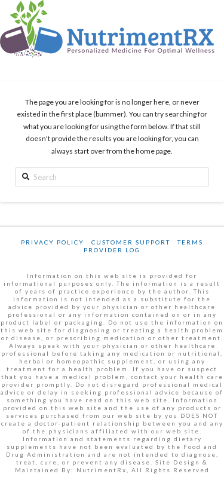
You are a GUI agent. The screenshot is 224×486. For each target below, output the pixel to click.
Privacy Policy (52, 242)
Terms (190, 242)
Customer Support (130, 242)
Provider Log (112, 249)
